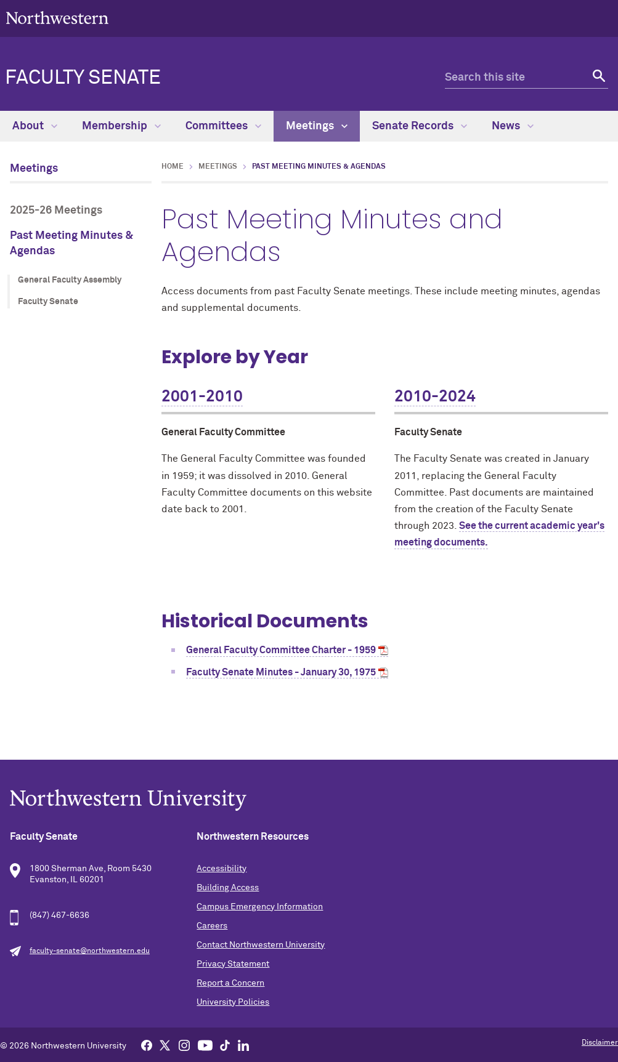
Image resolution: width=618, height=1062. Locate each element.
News (513, 126)
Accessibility (221, 868)
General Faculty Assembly (69, 280)
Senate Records (419, 126)
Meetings (317, 126)
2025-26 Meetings (56, 210)
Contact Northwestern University (261, 945)
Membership (121, 126)
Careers (212, 926)
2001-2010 (202, 397)
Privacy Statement (233, 964)
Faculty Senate (83, 78)
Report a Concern (230, 983)
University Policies (233, 1002)
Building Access (228, 887)
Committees (223, 126)
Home (172, 167)
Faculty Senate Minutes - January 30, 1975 (281, 672)
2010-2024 (435, 397)
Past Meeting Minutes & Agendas (71, 243)
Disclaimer (600, 1043)
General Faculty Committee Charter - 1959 (281, 650)
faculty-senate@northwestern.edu (90, 951)
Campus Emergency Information (260, 907)
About (34, 126)
